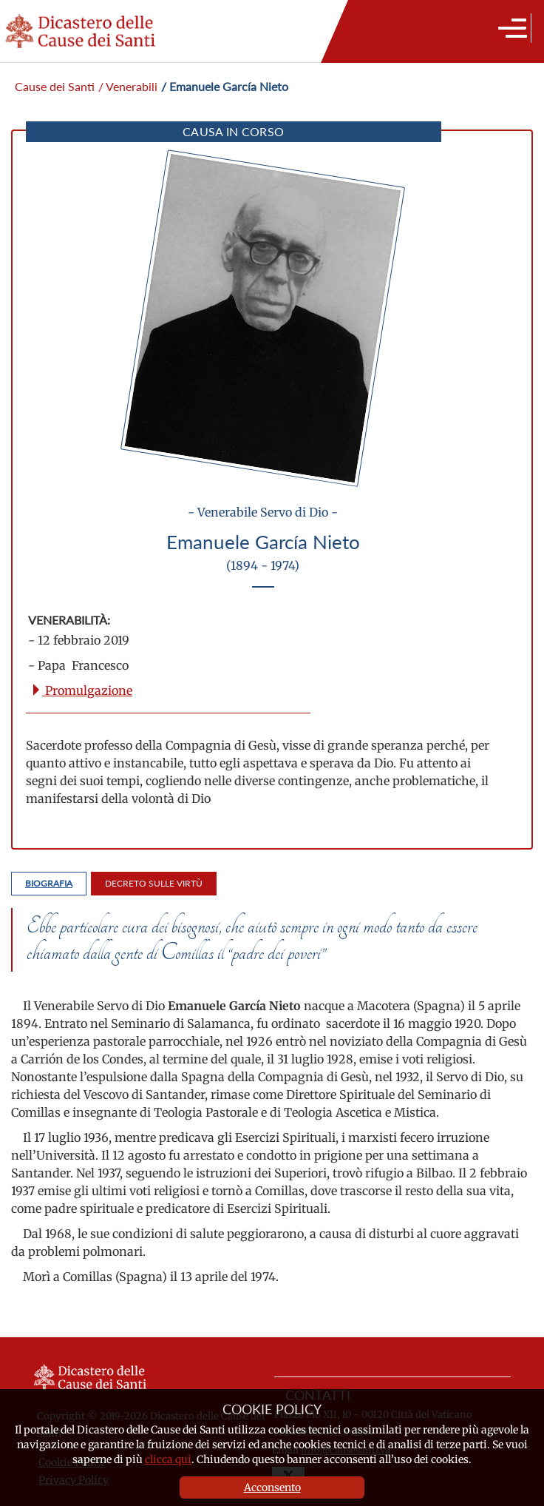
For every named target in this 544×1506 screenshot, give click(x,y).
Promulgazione (81, 690)
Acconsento (272, 1487)
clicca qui (168, 1459)
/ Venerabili (127, 86)
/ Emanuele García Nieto (224, 86)
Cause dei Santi (55, 86)
